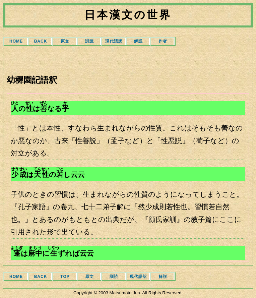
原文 (65, 41)
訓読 (89, 41)
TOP (64, 276)
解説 (138, 41)
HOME (16, 41)
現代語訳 (114, 41)
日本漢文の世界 (128, 15)
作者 (162, 41)
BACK (40, 41)
